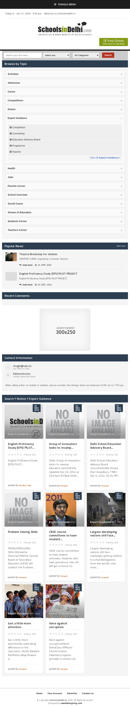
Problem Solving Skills (23, 531)
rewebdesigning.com (71, 703)
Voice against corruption (58, 625)
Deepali (64, 485)
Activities (13, 74)
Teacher (15, 151)
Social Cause (15, 203)
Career (12, 91)
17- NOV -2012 (31, 614)
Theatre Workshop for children (38, 254)
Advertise (72, 693)
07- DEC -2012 (113, 434)
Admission (14, 82)
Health (11, 168)
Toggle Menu (65, 4)
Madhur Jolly (25, 485)
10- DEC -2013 (43, 285)
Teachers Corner (17, 230)
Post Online (113, 42)
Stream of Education (19, 212)
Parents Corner (16, 186)
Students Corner (17, 221)
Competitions (15, 100)
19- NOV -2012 (113, 522)
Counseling (17, 133)
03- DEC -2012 (31, 522)
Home (39, 693)
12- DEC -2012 (72, 434)
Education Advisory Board (25, 139)
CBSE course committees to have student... (63, 535)
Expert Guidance (17, 118)
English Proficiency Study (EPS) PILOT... (21, 446)
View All (105, 157)
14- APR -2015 (43, 265)
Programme (17, 145)
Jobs (11, 177)
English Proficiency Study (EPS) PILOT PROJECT (48, 274)
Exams (12, 109)
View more (120, 246)
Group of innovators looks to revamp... (63, 446)
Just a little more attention (19, 625)
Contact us (88, 693)
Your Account (54, 693)
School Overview (17, 194)
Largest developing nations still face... (103, 533)
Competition (17, 127)
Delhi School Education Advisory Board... (105, 446)
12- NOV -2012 (72, 614)
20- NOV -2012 (72, 522)
